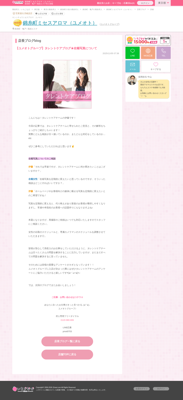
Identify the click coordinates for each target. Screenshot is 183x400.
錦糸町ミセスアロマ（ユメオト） (119, 9)
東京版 (37, 9)
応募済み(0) (129, 3)
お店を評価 (41, 13)
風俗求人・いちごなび (21, 9)
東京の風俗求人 (50, 9)
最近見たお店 (103, 3)
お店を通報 (57, 13)
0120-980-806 (67, 320)
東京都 (164, 2)
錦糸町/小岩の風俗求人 (69, 9)
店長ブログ (141, 9)
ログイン (145, 3)
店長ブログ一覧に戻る (67, 341)
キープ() (116, 3)
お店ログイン (141, 389)
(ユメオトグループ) (109, 24)
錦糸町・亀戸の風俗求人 (92, 9)
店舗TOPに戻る (67, 354)
